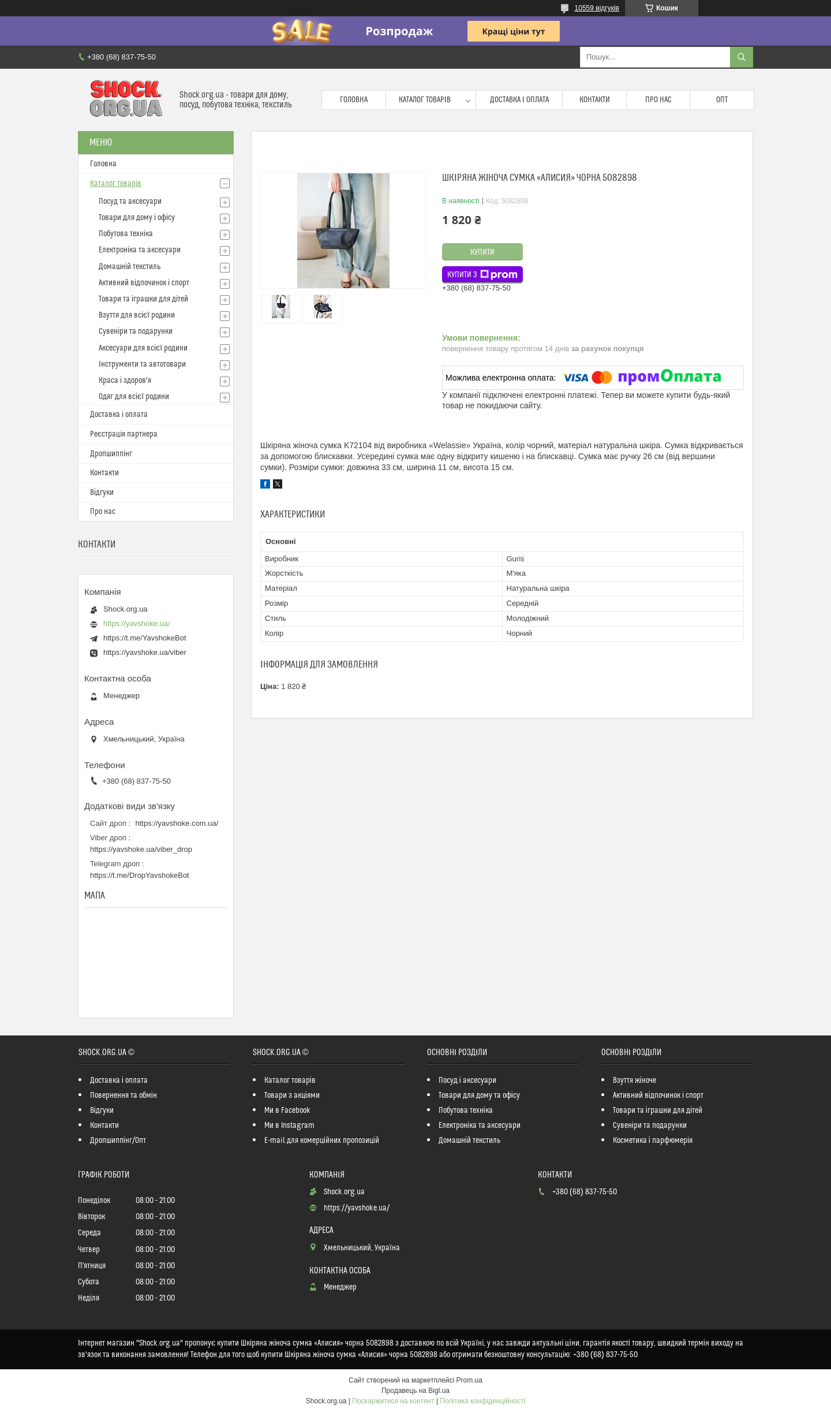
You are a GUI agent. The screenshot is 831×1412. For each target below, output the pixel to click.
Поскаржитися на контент (393, 1401)
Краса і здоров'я (125, 380)
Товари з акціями (292, 1095)
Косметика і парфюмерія (652, 1140)
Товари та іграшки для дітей (143, 299)
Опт (722, 100)
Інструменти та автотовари (142, 364)
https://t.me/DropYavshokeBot (139, 875)
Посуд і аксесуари (467, 1080)
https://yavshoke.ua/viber (144, 652)
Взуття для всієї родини (137, 315)
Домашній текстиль (129, 266)
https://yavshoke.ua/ (136, 623)
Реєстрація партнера (124, 434)
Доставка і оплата (519, 100)
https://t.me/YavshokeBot (144, 638)
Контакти (594, 100)
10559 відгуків (597, 8)
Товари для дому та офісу (479, 1095)
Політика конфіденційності (483, 1401)
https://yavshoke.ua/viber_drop (141, 849)
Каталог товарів (425, 100)
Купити (482, 252)
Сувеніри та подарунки (136, 331)
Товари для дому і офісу (137, 217)
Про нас (658, 100)
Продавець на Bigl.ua (415, 1391)
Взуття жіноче (634, 1080)
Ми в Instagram (289, 1125)
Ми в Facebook (287, 1110)
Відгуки (102, 492)
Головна (354, 100)
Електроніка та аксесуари (140, 250)
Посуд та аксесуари (130, 201)
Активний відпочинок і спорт (144, 283)
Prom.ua (469, 1380)
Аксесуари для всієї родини (143, 348)
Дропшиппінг (111, 454)
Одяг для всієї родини (134, 396)
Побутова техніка (126, 234)
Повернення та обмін (123, 1095)
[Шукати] (741, 57)
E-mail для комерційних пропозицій (321, 1140)
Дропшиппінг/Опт (118, 1140)
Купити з (482, 275)
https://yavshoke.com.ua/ (177, 823)
